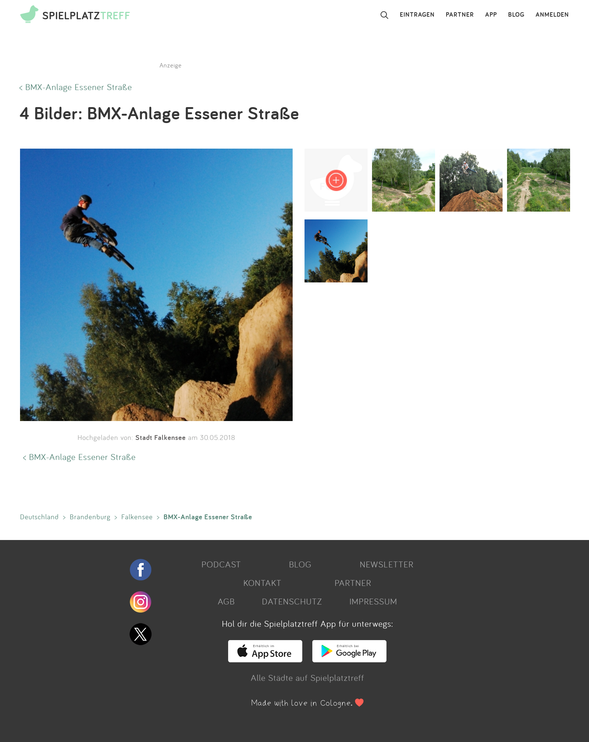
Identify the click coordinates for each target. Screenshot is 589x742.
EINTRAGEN (417, 15)
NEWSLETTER (387, 564)
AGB (226, 601)
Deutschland (39, 516)
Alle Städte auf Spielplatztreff (307, 677)
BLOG (516, 15)
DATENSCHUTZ (292, 601)
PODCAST (221, 564)
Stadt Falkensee (160, 437)
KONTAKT (262, 582)
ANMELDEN (552, 15)
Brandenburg (90, 516)
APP (491, 15)
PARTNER (460, 15)
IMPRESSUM (373, 601)
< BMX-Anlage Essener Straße (75, 86)
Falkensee (137, 516)
